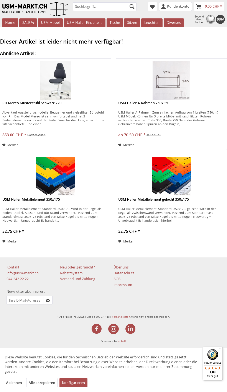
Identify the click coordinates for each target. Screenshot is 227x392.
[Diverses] (174, 22)
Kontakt (13, 267)
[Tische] (115, 22)
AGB (117, 279)
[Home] (10, 22)
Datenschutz (124, 273)
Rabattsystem (71, 273)
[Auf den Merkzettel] (10, 145)
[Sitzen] (132, 22)
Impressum (123, 284)
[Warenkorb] (209, 6)
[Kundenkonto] (175, 6)
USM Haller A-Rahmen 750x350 (143, 103)
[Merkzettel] (152, 6)
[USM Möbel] (50, 22)
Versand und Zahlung (77, 279)
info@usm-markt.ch (23, 273)
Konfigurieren (73, 382)
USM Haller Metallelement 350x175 (31, 199)
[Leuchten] (152, 22)
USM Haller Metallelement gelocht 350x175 (153, 199)
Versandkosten (121, 317)
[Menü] (220, 349)
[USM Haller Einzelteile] (84, 22)
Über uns (121, 267)
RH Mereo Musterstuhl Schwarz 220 (31, 103)
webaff (122, 341)
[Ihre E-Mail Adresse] (25, 300)
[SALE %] (28, 22)
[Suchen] (132, 6)
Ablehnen (14, 382)
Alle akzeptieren (42, 382)
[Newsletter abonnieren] (48, 300)
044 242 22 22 (18, 279)
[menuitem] (105, 6)
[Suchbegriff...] (105, 6)
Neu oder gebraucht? (77, 267)
